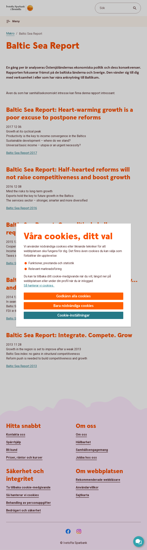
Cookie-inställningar (73, 315)
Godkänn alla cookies (73, 296)
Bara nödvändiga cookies (73, 305)
